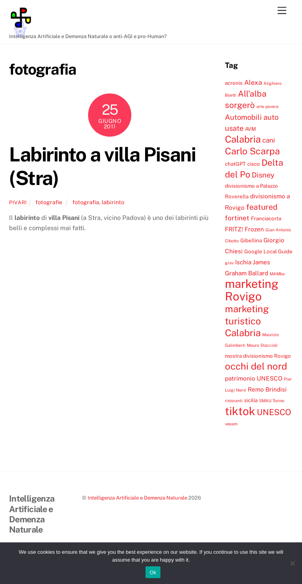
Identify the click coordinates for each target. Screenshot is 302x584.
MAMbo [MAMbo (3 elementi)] (277, 273)
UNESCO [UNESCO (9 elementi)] (274, 412)
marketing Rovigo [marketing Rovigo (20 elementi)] (251, 290)
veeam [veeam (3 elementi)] (231, 423)
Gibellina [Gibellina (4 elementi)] (251, 240)
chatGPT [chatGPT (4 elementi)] (235, 164)
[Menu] (282, 10)
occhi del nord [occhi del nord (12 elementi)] (256, 366)
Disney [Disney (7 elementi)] (263, 174)
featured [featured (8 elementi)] (262, 206)
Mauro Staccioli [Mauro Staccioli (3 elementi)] (262, 345)
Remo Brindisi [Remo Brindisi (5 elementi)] (267, 389)
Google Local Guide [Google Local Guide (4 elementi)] (268, 251)
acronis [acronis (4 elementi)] (234, 83)
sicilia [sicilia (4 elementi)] (251, 400)
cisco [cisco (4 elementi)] (253, 164)
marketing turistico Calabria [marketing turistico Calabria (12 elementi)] (247, 320)
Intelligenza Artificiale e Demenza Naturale (137, 498)
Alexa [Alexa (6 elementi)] (253, 82)
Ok (152, 572)
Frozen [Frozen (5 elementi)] (254, 229)
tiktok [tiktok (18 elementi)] (240, 411)
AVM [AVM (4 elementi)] (250, 129)
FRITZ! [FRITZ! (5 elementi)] (234, 229)
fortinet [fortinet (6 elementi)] (237, 218)
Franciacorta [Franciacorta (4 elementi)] (266, 218)
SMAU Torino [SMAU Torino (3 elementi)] (271, 400)
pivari (18, 202)
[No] (292, 563)
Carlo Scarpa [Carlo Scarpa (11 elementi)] (252, 151)
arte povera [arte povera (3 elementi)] (267, 106)
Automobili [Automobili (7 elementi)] (243, 117)
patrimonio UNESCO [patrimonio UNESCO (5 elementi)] (253, 378)
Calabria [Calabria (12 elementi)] (243, 139)
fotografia (85, 202)
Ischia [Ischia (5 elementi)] (243, 261)
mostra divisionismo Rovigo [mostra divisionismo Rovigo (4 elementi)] (258, 356)
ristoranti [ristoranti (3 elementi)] (234, 400)
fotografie (48, 202)
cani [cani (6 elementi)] (268, 140)
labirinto (113, 202)
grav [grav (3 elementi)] (229, 262)
